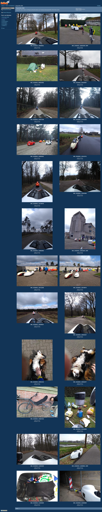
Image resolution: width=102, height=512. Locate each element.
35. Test (3, 28)
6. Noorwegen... (4, 24)
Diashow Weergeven (7, 12)
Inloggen (99, 5)
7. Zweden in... (4, 25)
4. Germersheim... (4, 21)
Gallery (2, 5)
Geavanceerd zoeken (7, 9)
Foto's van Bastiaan (10, 5)
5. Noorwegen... (4, 22)
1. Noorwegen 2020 (5, 17)
